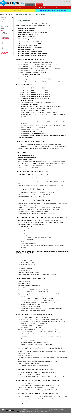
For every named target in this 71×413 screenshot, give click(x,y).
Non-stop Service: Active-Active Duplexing (53, 10)
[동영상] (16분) (40, 189)
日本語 (22, 3)
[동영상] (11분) (46, 200)
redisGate (30, 5)
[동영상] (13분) (40, 141)
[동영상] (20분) (55, 380)
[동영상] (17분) (43, 171)
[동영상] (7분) (42, 278)
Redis (39, 5)
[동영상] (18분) (41, 59)
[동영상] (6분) (64, 217)
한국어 (22, 2)
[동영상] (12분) (53, 393)
